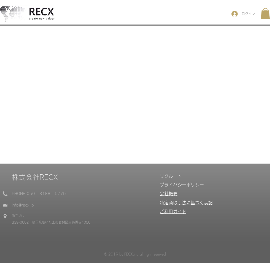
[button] (265, 13)
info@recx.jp (23, 205)
